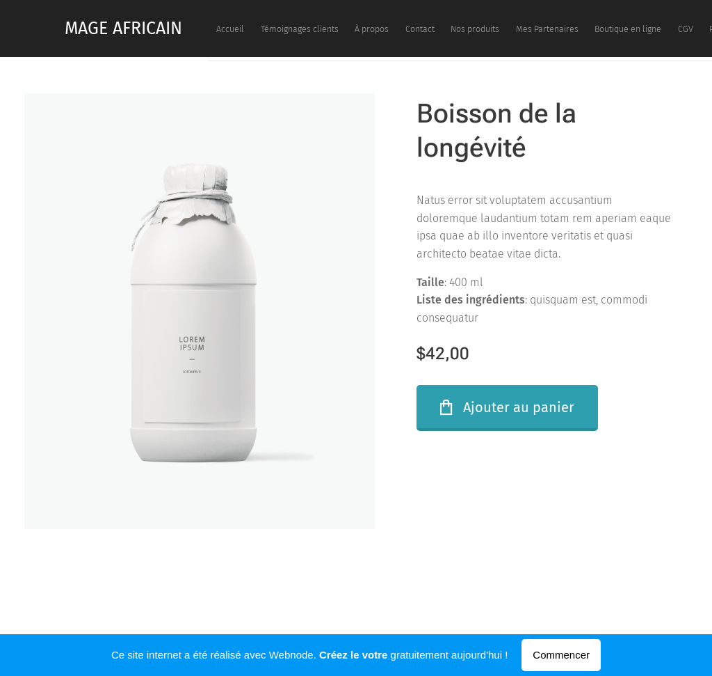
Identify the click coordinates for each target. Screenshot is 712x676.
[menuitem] (398, 28)
